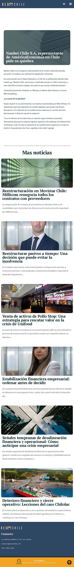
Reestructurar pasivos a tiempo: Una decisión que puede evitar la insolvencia (34, 257)
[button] (64, 4)
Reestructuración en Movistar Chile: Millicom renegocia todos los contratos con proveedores (34, 194)
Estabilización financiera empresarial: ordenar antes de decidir (36, 380)
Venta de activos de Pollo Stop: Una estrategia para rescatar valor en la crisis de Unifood (33, 320)
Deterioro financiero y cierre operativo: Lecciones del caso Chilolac (36, 502)
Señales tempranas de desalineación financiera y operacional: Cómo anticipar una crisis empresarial (34, 441)
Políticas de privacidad (9, 552)
